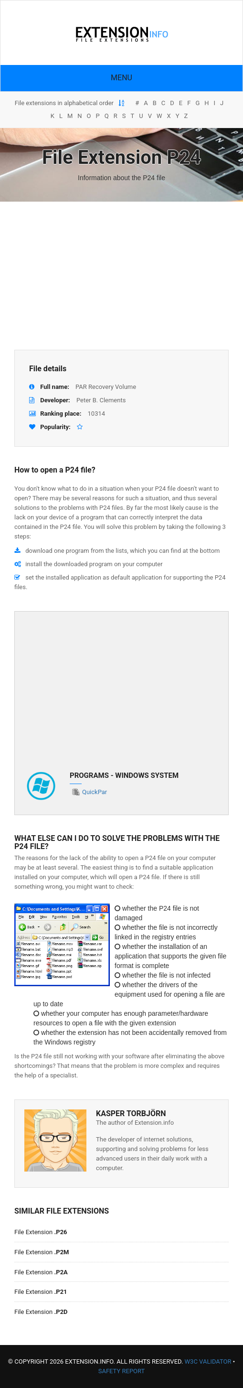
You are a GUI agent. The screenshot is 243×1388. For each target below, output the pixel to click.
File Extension (40, 1232)
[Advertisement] (121, 276)
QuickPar (94, 792)
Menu (121, 77)
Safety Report (121, 1371)
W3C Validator (208, 1361)
